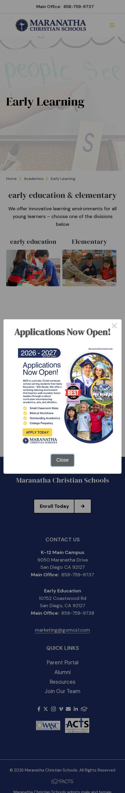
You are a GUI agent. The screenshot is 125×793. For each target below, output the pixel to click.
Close (62, 460)
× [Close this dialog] (114, 326)
